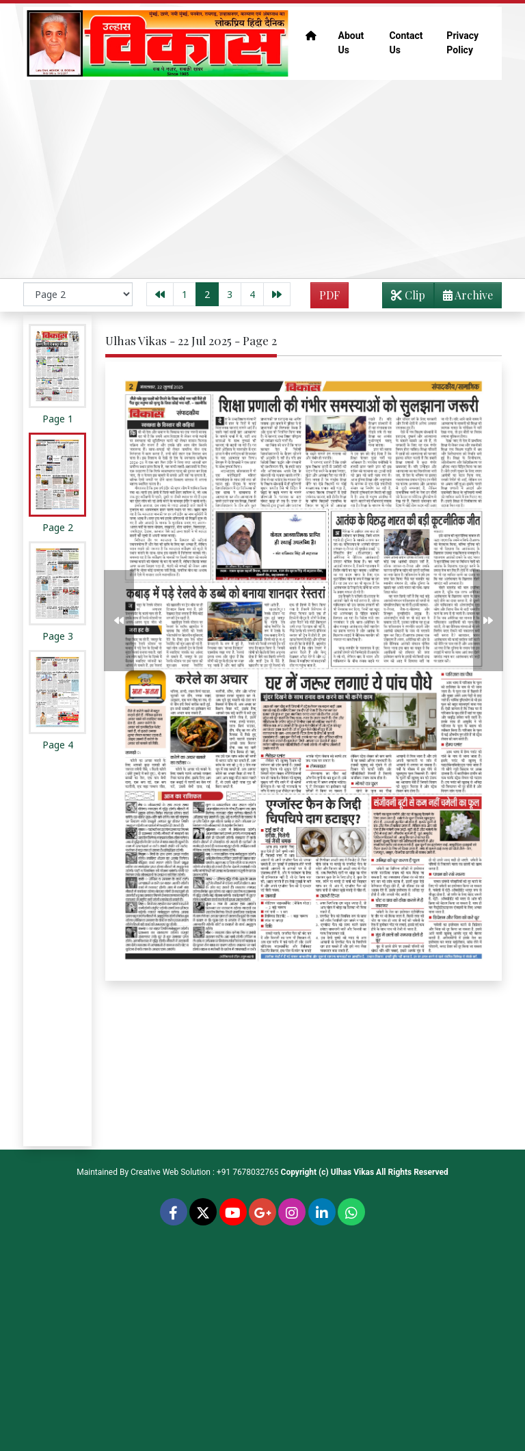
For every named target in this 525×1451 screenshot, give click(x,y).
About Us (351, 42)
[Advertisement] (262, 179)
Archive (464, 298)
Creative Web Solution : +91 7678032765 (205, 1172)
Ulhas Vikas (352, 1172)
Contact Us (405, 42)
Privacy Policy (462, 42)
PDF (329, 295)
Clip (408, 295)
